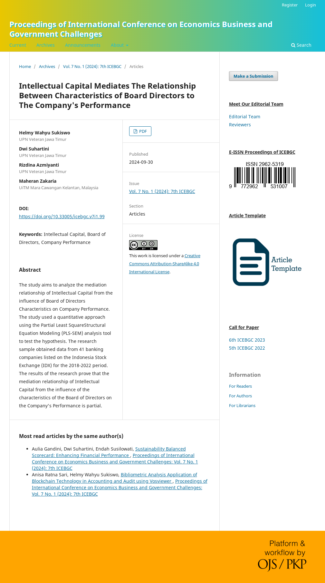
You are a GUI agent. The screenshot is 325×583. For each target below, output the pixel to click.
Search (301, 45)
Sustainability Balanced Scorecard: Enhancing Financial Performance (109, 452)
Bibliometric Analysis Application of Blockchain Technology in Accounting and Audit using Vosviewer (114, 477)
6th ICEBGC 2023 (247, 340)
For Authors (240, 396)
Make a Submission (253, 76)
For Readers (240, 386)
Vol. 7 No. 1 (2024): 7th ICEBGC (92, 66)
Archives (45, 45)
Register (290, 5)
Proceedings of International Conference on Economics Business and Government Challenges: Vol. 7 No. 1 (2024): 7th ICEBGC (115, 461)
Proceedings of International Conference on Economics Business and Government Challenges (140, 29)
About (118, 45)
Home (25, 66)
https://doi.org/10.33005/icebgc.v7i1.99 (62, 216)
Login (310, 5)
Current (17, 45)
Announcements (82, 45)
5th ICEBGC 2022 (247, 348)
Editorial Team (244, 116)
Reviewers (240, 124)
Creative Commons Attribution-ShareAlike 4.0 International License (164, 264)
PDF (142, 131)
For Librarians (242, 405)
